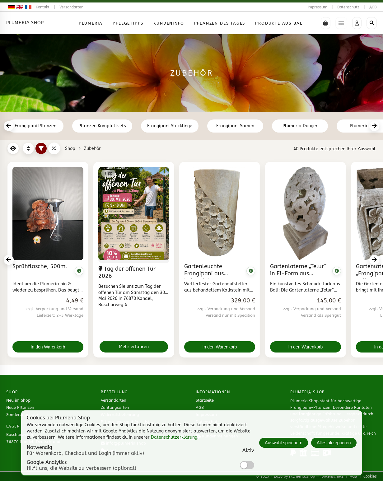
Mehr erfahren (134, 346)
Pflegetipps (128, 23)
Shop (70, 148)
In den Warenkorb (48, 346)
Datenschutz (348, 7)
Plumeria (91, 23)
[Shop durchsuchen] (372, 23)
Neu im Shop (18, 400)
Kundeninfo (168, 23)
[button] (325, 23)
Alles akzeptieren (334, 442)
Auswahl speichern (283, 442)
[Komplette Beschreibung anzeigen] (79, 271)
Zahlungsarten (115, 407)
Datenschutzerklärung (174, 437)
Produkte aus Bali (279, 23)
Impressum (317, 7)
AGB (373, 7)
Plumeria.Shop (25, 23)
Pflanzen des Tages (219, 23)
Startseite (205, 400)
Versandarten (71, 7)
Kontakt (42, 7)
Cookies (370, 476)
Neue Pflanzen (20, 407)
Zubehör (92, 148)
